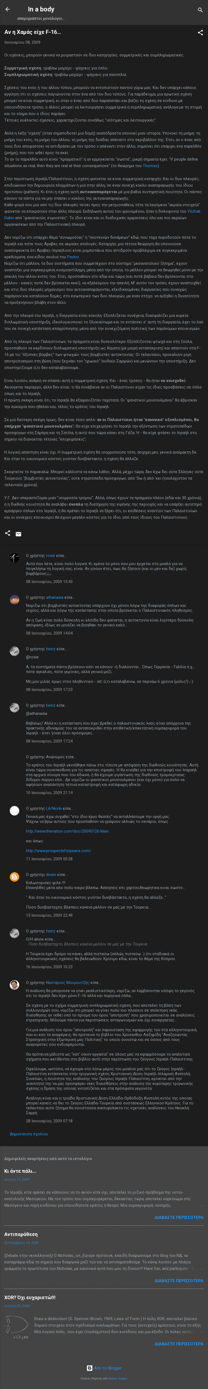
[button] (200, 33)
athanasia (54, 597)
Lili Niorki (54, 808)
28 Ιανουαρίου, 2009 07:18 (49, 1121)
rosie (50, 555)
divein (51, 874)
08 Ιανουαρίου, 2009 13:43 (49, 581)
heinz (51, 648)
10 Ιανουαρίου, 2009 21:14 (49, 792)
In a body (41, 9)
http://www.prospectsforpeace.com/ (58, 850)
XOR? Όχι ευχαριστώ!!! (30, 1297)
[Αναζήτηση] (200, 11)
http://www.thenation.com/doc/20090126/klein (67, 831)
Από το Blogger (104, 1368)
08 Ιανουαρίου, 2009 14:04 (49, 633)
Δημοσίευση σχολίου (29, 1134)
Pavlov (73, 256)
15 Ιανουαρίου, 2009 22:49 (49, 915)
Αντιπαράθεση (21, 1234)
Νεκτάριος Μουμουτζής (67, 982)
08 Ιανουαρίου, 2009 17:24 (49, 741)
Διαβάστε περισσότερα (179, 1217)
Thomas (150, 165)
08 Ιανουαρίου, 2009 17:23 (49, 689)
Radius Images (118, 1378)
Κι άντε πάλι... (20, 1171)
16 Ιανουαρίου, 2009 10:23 (49, 966)
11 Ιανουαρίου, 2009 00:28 (49, 858)
